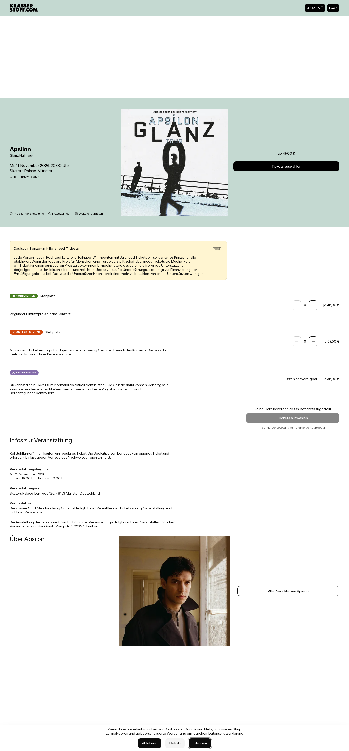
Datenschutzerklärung (225, 733)
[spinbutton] (305, 305)
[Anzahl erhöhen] (313, 305)
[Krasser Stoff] (24, 8)
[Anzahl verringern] (297, 305)
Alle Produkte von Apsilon (288, 591)
